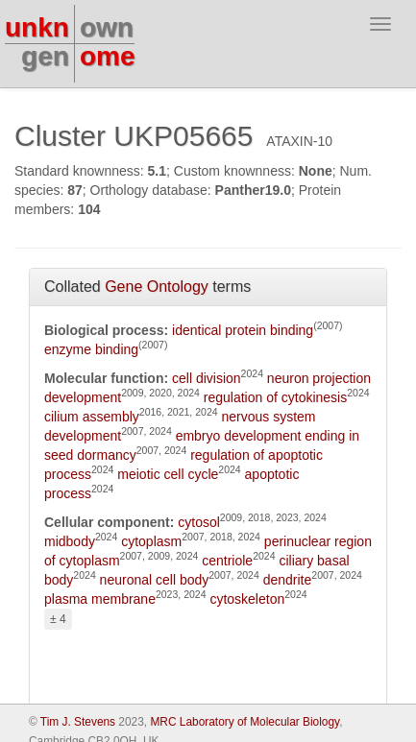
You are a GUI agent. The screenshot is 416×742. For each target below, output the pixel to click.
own (107, 27)
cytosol (199, 522)
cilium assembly (91, 416)
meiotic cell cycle (167, 474)
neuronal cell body (154, 579)
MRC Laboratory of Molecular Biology (244, 722)
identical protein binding (242, 330)
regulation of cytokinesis (275, 397)
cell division (206, 378)
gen (45, 56)
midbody (69, 541)
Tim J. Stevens (77, 722)
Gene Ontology (156, 286)
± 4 (58, 619)
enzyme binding (91, 349)
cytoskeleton (246, 599)
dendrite (287, 579)
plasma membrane (100, 599)
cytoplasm (151, 541)
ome (107, 56)
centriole (227, 560)
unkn (37, 27)
